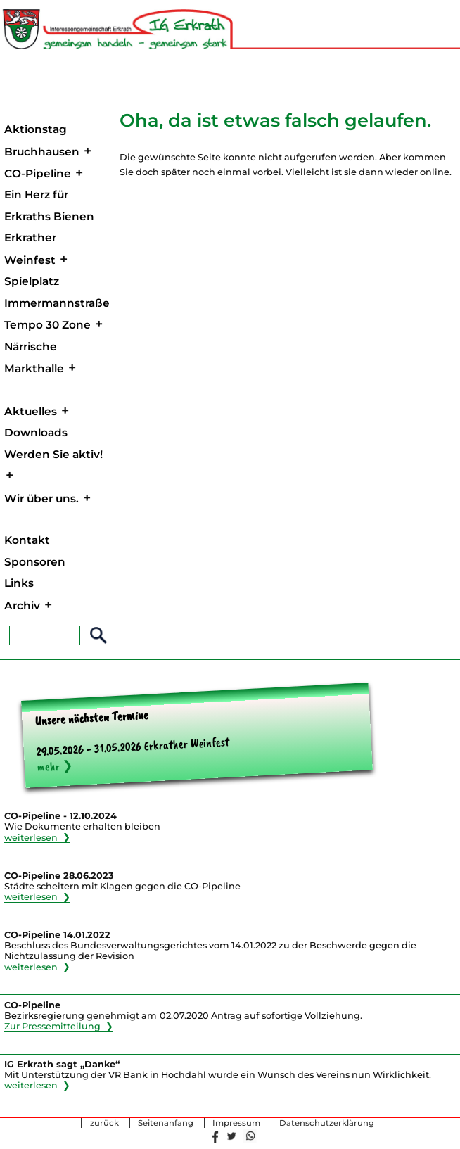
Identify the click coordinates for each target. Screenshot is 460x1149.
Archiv (22, 605)
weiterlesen (31, 837)
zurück (104, 1123)
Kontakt (27, 540)
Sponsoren (34, 562)
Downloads (36, 432)
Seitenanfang (165, 1123)
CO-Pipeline (37, 173)
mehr (48, 766)
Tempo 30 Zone (47, 324)
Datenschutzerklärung (326, 1123)
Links (19, 583)
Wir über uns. (41, 498)
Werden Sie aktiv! (53, 454)
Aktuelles (30, 411)
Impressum (236, 1123)
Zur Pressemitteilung (52, 1026)
